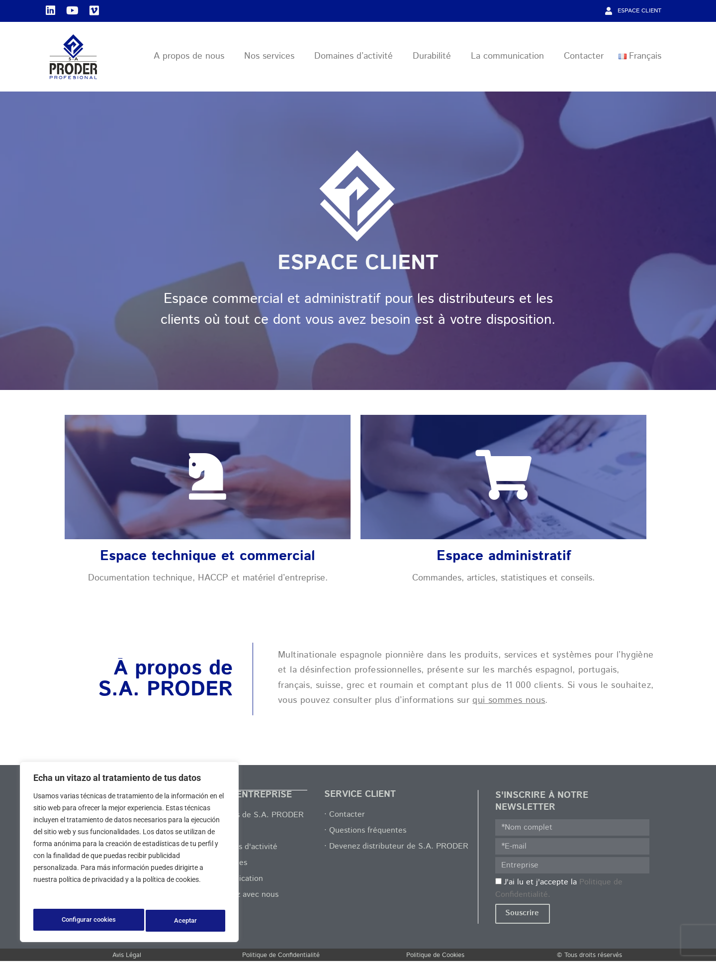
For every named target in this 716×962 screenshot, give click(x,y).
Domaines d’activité (356, 57)
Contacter (584, 57)
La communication (510, 57)
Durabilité (434, 57)
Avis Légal (126, 956)
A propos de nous (191, 57)
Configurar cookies (88, 921)
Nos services (271, 57)
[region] (129, 854)
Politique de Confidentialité (281, 956)
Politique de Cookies (435, 956)
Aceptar (187, 921)
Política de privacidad (68, 896)
